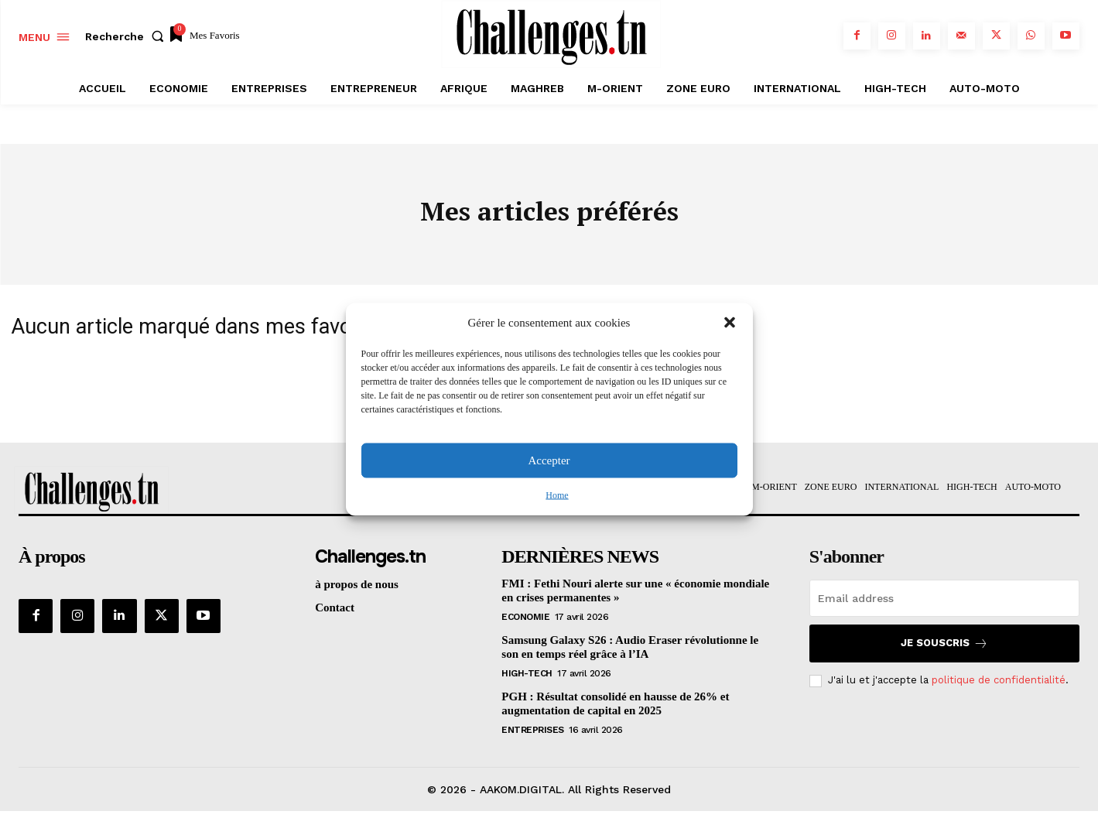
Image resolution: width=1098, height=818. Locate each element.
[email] (944, 604)
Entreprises (532, 736)
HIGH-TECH (526, 679)
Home (557, 494)
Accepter (549, 460)
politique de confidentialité (999, 687)
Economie (525, 623)
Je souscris (944, 649)
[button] (729, 322)
